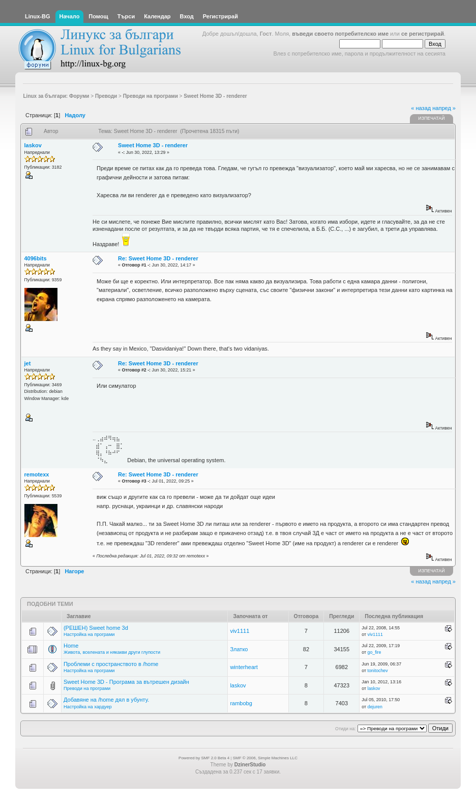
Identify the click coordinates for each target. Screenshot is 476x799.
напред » (444, 108)
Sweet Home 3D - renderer (153, 145)
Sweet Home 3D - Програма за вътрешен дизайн (126, 682)
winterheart (243, 667)
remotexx (36, 474)
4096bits (35, 258)
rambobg (241, 703)
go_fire (374, 652)
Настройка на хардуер (88, 706)
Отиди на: (345, 728)
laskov (33, 145)
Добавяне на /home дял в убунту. (106, 700)
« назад (421, 108)
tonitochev (378, 670)
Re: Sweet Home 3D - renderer (158, 258)
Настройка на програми (89, 634)
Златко (239, 649)
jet (27, 363)
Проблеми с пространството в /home (111, 664)
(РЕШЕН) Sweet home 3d (96, 628)
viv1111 (239, 631)
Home (71, 646)
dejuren (375, 706)
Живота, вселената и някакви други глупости (112, 652)
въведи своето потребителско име (340, 34)
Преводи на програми (87, 688)
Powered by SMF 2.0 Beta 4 (203, 758)
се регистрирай (422, 34)
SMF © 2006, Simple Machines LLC (265, 758)
